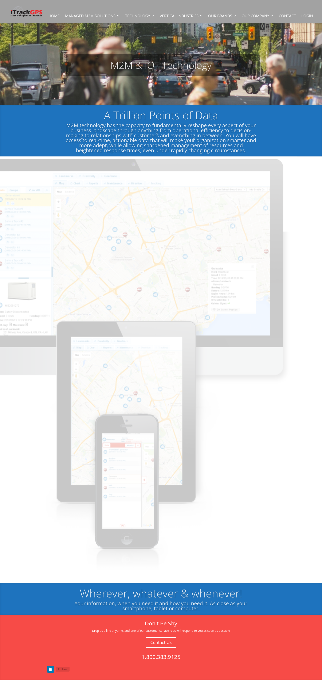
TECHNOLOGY (137, 16)
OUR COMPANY (255, 16)
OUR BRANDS (220, 16)
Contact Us (161, 642)
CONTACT (287, 16)
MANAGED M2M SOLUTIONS (90, 16)
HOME (54, 16)
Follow (62, 669)
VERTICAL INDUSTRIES (179, 16)
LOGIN (307, 16)
